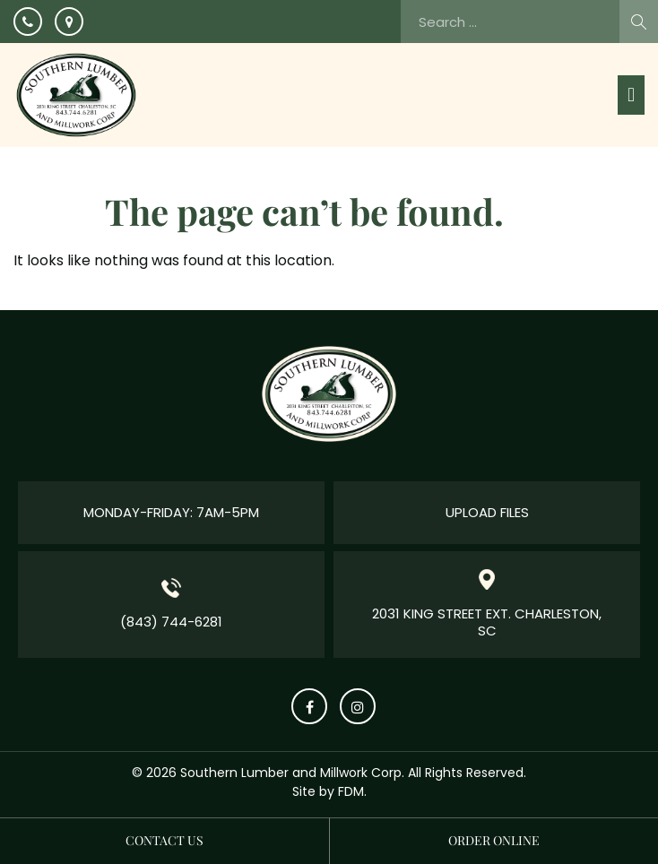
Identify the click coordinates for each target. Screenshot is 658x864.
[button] (631, 95)
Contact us (164, 840)
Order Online (494, 840)
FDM (351, 791)
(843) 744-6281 (171, 621)
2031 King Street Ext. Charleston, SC (487, 622)
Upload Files (487, 512)
